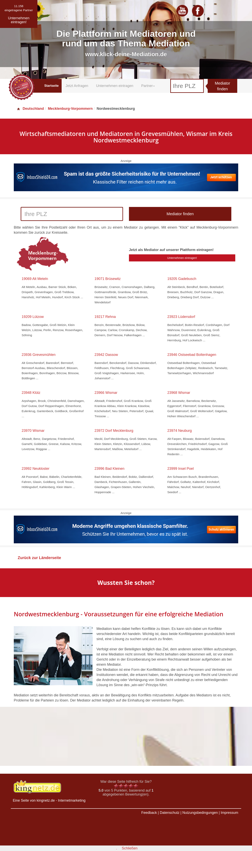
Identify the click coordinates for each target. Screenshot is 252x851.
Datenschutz (169, 813)
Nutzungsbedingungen (200, 813)
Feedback (149, 813)
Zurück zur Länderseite (39, 558)
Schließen (129, 848)
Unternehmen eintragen (114, 86)
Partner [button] (148, 86)
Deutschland (30, 109)
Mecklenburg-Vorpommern (70, 109)
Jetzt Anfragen (77, 86)
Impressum (229, 813)
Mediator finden (222, 86)
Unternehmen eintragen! (182, 257)
